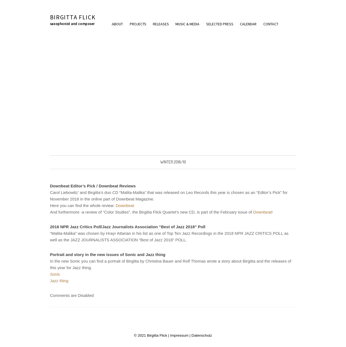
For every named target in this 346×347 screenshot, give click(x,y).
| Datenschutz (200, 335)
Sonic (55, 274)
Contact (270, 24)
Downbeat (125, 205)
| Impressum (177, 335)
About (117, 24)
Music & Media (187, 24)
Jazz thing (59, 280)
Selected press (219, 24)
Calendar (248, 24)
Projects (138, 24)
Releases (161, 24)
